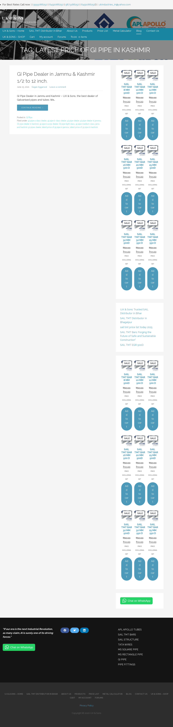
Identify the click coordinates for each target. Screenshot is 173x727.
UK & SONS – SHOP (13, 36)
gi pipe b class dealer (56, 121)
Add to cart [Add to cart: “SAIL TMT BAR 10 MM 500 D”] (140, 128)
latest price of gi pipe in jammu (55, 127)
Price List (102, 30)
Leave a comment (57, 87)
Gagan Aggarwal (39, 87)
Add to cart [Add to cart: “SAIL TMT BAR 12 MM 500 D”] (152, 128)
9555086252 (40, 4)
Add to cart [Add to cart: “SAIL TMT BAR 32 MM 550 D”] (140, 278)
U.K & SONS (12, 18)
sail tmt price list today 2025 (136, 327)
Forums (62, 36)
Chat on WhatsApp (139, 600)
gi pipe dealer (73, 121)
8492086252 (56, 4)
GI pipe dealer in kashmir (28, 124)
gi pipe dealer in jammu (90, 121)
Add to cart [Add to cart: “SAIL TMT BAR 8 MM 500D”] (126, 128)
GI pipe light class (67, 124)
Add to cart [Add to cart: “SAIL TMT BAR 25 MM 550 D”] (152, 278)
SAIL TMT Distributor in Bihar (45, 30)
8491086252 (88, 4)
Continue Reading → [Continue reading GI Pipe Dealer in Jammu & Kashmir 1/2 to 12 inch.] (32, 108)
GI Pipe (29, 117)
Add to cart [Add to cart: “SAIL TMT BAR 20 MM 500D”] (140, 203)
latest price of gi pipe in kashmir (84, 127)
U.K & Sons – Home (13, 30)
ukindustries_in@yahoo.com (115, 4)
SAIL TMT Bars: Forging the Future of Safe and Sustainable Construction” (138, 336)
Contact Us (152, 30)
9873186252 (72, 4)
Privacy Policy (87, 705)
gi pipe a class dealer (37, 121)
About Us (72, 30)
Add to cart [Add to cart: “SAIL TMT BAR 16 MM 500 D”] (126, 203)
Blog (138, 30)
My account (46, 36)
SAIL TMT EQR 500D (132, 344)
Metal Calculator (122, 30)
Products (87, 30)
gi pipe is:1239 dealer (49, 124)
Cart (32, 36)
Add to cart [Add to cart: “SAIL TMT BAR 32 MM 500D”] (126, 278)
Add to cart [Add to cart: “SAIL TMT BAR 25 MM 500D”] (152, 203)
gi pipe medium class (85, 124)
